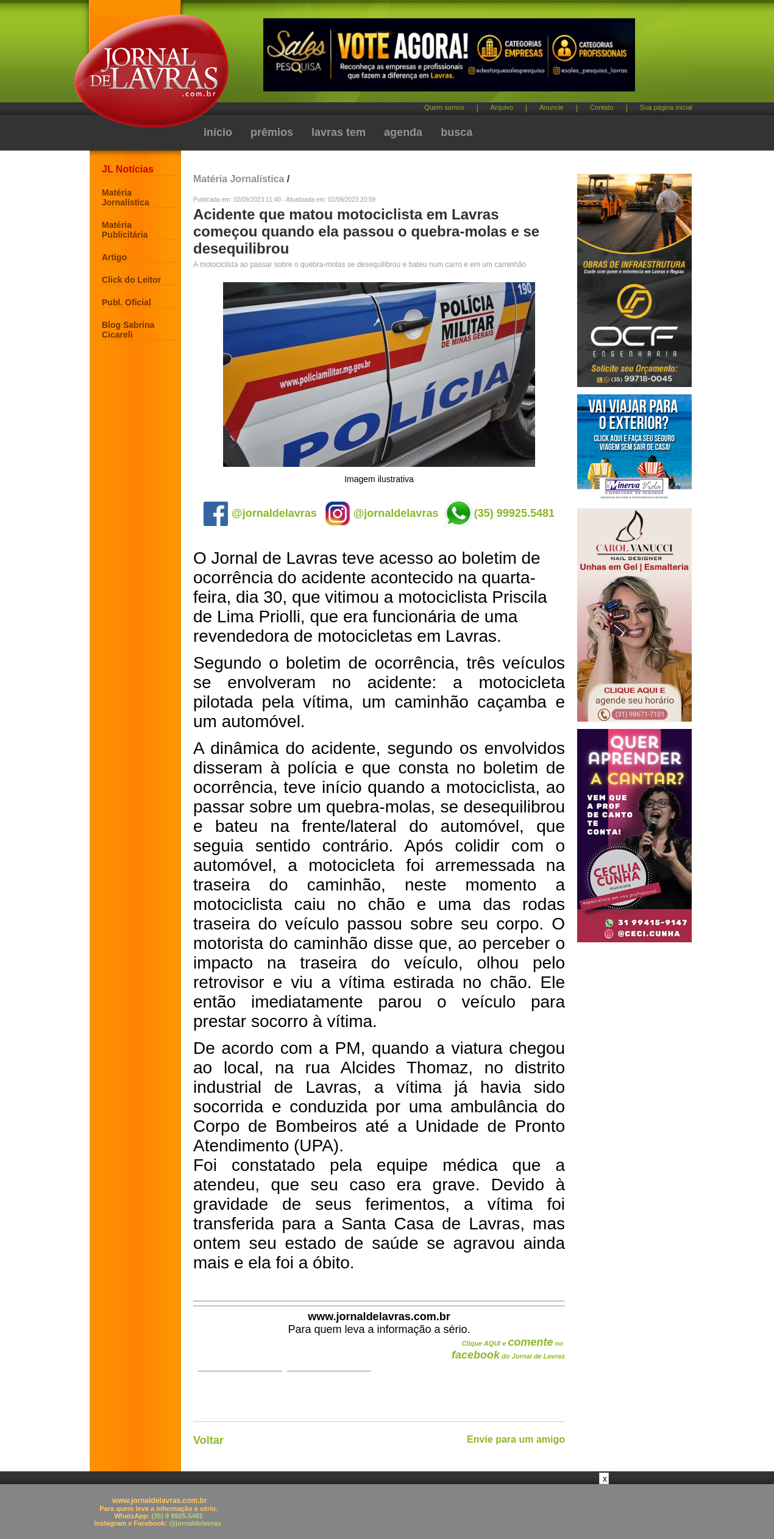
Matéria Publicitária (124, 230)
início (218, 132)
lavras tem (338, 132)
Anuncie (551, 107)
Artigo (114, 257)
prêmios (271, 132)
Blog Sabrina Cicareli (128, 329)
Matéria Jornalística (125, 197)
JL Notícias (128, 169)
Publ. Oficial (126, 302)
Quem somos (444, 107)
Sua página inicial (666, 107)
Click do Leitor (131, 280)
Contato (602, 107)
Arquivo (502, 107)
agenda (403, 132)
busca (456, 132)
